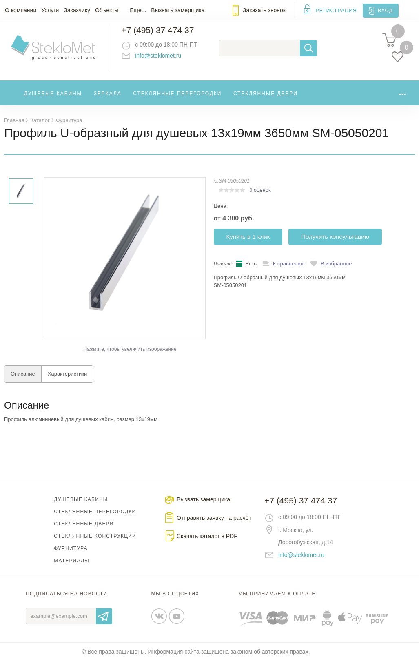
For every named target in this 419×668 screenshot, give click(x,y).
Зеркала (108, 99)
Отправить (104, 623)
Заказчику (77, 10)
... (402, 97)
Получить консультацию (335, 243)
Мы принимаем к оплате (277, 600)
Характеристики (67, 381)
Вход (385, 10)
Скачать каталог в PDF (207, 543)
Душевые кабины (53, 99)
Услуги (50, 10)
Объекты (107, 10)
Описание (23, 381)
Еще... (138, 10)
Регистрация (336, 10)
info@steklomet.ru (165, 59)
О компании (20, 10)
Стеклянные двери (265, 99)
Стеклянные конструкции (95, 543)
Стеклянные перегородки (177, 99)
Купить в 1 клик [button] (248, 243)
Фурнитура (70, 555)
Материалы (71, 567)
